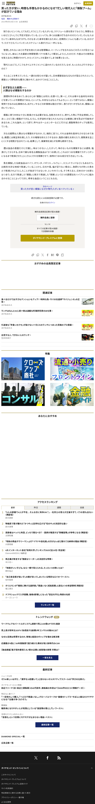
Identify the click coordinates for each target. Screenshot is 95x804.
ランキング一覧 (47, 605)
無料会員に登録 (47, 217)
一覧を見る (48, 658)
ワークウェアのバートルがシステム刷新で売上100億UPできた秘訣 (30, 624)
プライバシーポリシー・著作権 (12, 798)
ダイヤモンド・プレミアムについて (13, 779)
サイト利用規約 (7, 788)
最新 (13, 507)
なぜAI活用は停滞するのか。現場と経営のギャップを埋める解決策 (30, 637)
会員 (82, 507)
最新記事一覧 (47, 725)
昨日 (36, 507)
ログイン (77, 3)
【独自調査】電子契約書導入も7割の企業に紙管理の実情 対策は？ (30, 650)
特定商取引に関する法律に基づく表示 (15, 793)
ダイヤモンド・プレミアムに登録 (47, 238)
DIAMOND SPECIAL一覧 (13, 736)
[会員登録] (88, 3)
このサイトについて (8, 775)
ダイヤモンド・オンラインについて (15, 768)
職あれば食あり (13, 19)
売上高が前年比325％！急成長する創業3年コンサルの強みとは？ (29, 630)
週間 (59, 507)
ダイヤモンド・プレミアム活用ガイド (14, 784)
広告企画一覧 (7, 743)
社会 (3, 19)
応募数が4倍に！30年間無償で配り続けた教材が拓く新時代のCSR (30, 643)
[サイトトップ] (10, 3)
